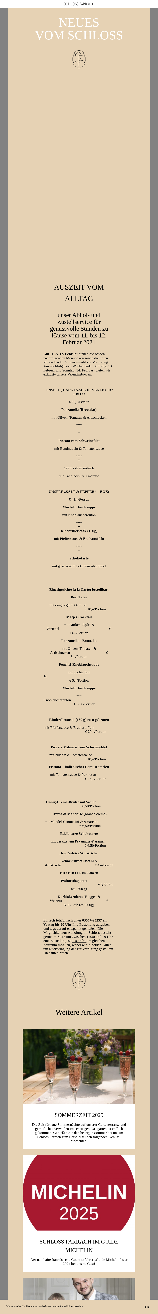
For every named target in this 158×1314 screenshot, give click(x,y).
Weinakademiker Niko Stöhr (79, 1186)
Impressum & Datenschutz (125, 1295)
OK (147, 1307)
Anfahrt (120, 1289)
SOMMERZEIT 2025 (79, 933)
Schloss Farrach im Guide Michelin (79, 1063)
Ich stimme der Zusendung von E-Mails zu (81, 1289)
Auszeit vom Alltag (79, 110)
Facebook (63, 1299)
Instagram (93, 1299)
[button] (153, 4)
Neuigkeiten (124, 1285)
